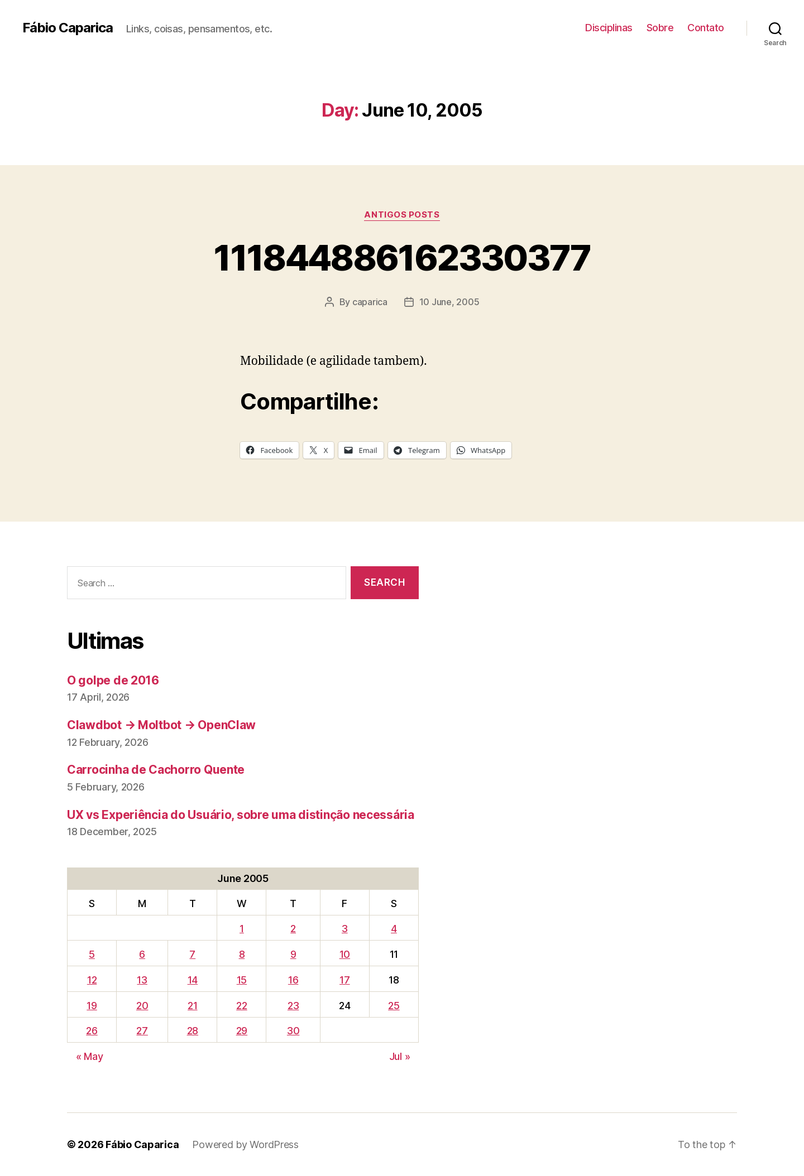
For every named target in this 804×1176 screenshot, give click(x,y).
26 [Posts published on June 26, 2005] (91, 1031)
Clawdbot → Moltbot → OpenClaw (161, 725)
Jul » (399, 1056)
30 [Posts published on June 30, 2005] (293, 1031)
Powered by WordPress (245, 1144)
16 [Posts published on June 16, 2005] (293, 980)
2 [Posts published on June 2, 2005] (293, 928)
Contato (705, 27)
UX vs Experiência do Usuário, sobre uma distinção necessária (240, 815)
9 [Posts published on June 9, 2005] (293, 954)
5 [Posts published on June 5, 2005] (92, 954)
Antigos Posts (401, 215)
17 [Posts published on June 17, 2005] (344, 980)
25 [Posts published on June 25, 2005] (393, 1005)
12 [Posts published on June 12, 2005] (92, 980)
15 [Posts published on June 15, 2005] (242, 980)
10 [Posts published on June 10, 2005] (344, 954)
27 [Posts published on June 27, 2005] (141, 1031)
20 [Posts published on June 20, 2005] (142, 1005)
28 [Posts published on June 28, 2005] (192, 1031)
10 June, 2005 (449, 301)
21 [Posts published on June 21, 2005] (192, 1005)
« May (89, 1056)
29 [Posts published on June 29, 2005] (241, 1031)
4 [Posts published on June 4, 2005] (394, 928)
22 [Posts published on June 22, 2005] (241, 1005)
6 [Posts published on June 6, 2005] (142, 954)
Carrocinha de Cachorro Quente (156, 770)
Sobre (660, 27)
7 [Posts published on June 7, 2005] (192, 954)
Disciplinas (609, 27)
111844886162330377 (401, 257)
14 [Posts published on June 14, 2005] (193, 980)
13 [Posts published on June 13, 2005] (142, 980)
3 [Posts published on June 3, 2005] (345, 928)
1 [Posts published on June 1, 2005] (242, 928)
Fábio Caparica (67, 28)
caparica (369, 301)
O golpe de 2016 (113, 680)
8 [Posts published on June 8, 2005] (242, 954)
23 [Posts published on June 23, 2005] (293, 1005)
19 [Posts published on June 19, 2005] (92, 1005)
